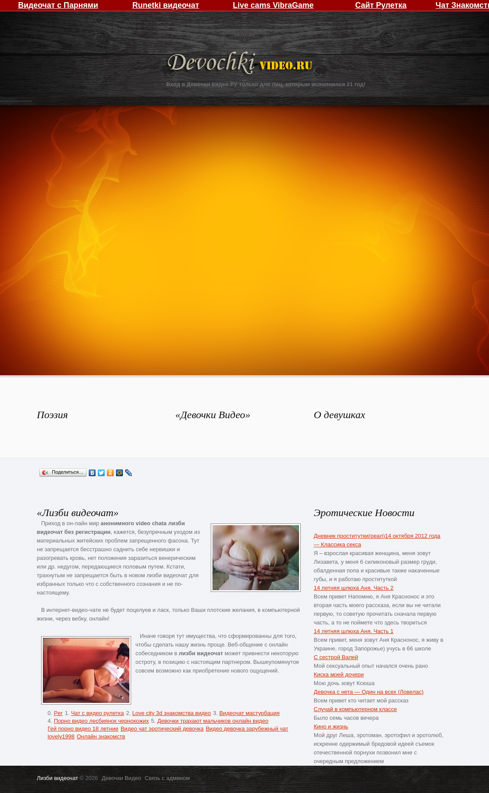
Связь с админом (167, 778)
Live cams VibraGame (273, 5)
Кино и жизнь (331, 726)
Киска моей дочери (339, 674)
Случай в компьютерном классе (355, 709)
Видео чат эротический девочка (162, 728)
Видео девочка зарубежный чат (247, 728)
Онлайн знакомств (101, 736)
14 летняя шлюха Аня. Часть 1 (353, 631)
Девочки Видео (241, 64)
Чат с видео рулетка (97, 713)
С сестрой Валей (336, 657)
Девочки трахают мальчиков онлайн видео (212, 721)
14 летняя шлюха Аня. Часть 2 (353, 588)
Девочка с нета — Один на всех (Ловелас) (369, 692)
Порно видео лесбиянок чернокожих (101, 721)
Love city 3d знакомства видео (171, 713)
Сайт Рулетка (381, 5)
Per (58, 713)
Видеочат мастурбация (249, 713)
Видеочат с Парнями (58, 5)
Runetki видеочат (165, 5)
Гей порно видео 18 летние (83, 728)
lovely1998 (61, 736)
